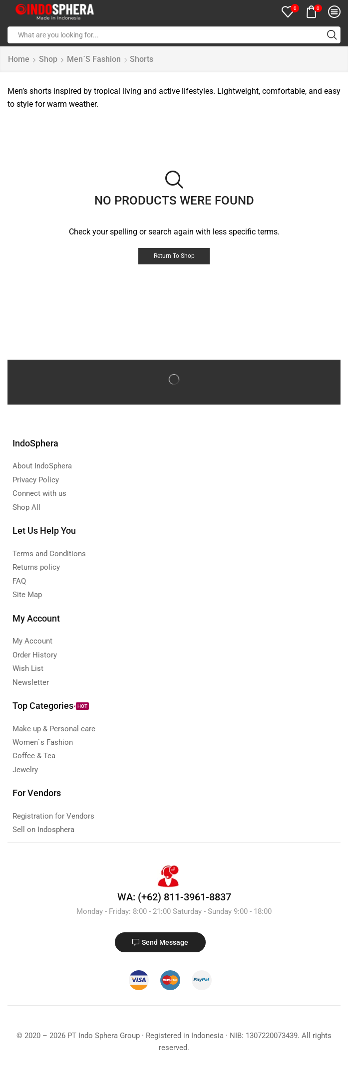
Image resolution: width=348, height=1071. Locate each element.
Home (18, 59)
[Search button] (332, 35)
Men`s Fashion (94, 59)
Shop (48, 59)
